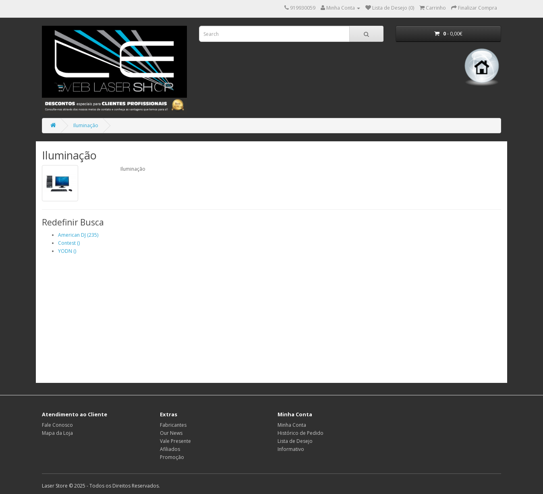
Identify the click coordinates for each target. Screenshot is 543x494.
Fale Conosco (57, 425)
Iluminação (85, 125)
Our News (171, 433)
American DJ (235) (78, 234)
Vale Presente (175, 441)
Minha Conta (292, 425)
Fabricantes (173, 425)
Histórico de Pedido (300, 433)
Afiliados (170, 449)
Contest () (69, 243)
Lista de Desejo (295, 441)
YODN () (67, 251)
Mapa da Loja (57, 433)
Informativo (291, 449)
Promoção (172, 457)
